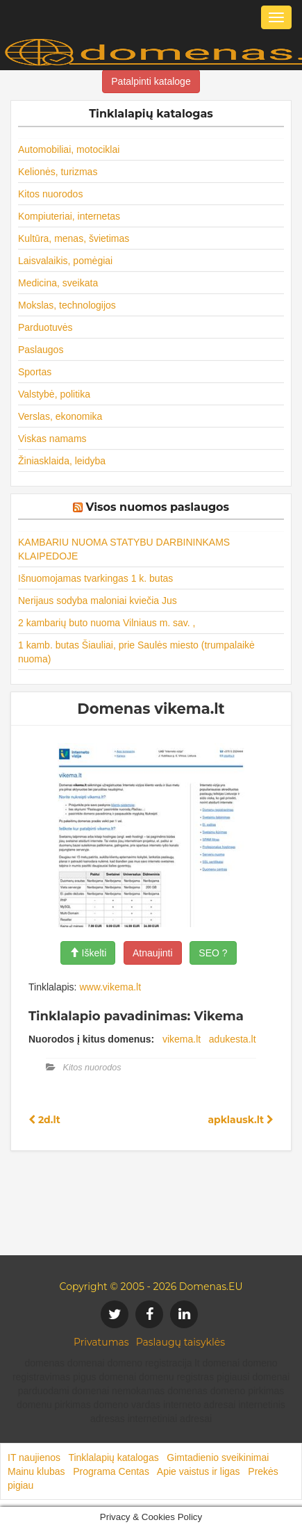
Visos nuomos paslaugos (157, 507)
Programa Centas (111, 1471)
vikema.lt (181, 1039)
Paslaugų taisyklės (180, 1342)
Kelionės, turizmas (57, 171)
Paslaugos (40, 349)
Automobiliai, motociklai (68, 149)
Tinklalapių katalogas (113, 1457)
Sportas (34, 371)
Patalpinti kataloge (150, 81)
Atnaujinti (153, 952)
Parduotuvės (45, 327)
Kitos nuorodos (50, 193)
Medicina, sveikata (58, 282)
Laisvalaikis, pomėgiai (65, 260)
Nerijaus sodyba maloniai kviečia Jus (97, 600)
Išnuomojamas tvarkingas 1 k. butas (95, 578)
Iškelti (88, 952)
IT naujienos (34, 1457)
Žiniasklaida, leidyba (62, 460)
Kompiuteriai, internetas (69, 216)
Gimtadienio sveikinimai (218, 1457)
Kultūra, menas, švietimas (73, 238)
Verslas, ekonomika (60, 416)
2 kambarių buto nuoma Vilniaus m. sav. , (107, 622)
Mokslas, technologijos (67, 305)
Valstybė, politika (54, 394)
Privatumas (101, 1342)
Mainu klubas (36, 1471)
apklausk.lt (241, 1119)
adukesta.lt (232, 1039)
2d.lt (44, 1119)
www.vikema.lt (110, 987)
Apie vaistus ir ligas (198, 1471)
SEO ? (213, 952)
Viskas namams (52, 438)
